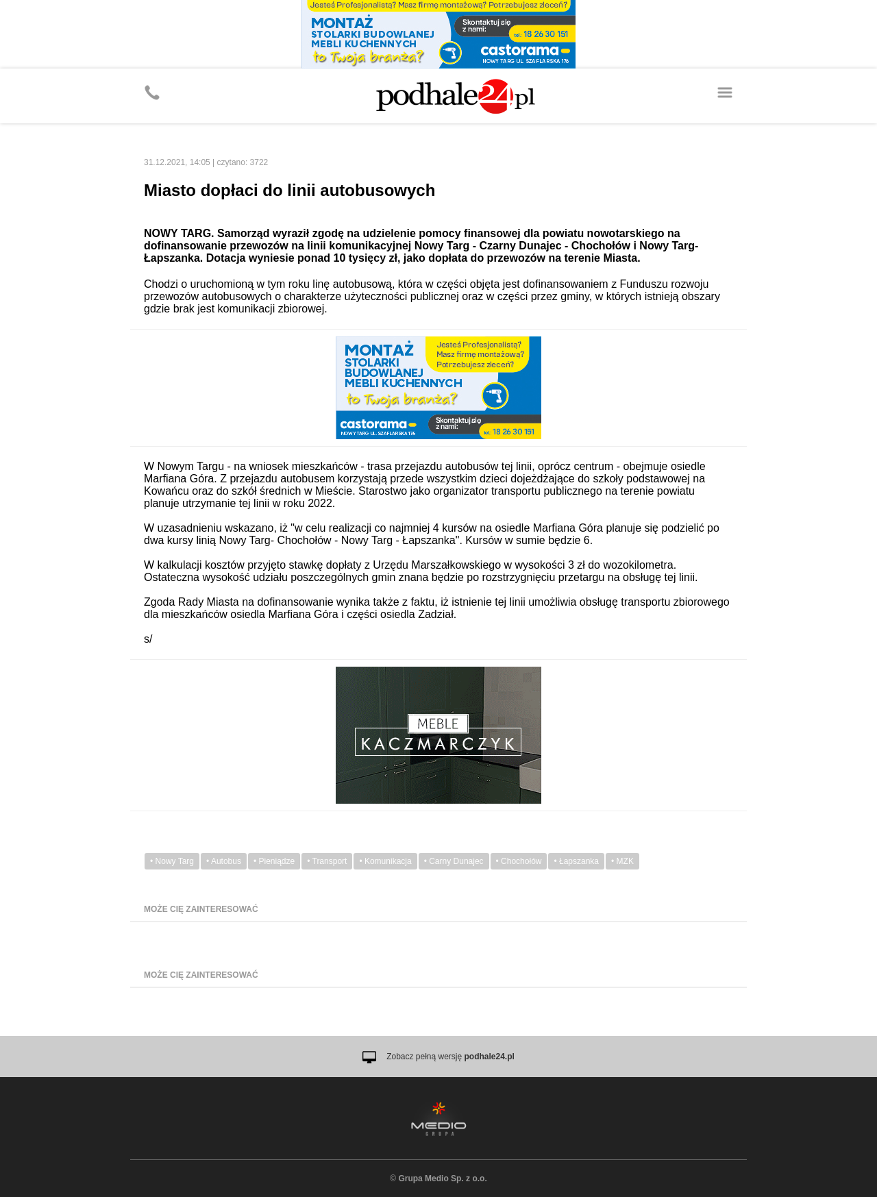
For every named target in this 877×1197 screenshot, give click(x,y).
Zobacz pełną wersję (450, 1056)
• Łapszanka (576, 861)
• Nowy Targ (172, 861)
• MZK (622, 861)
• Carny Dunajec (454, 861)
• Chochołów (519, 861)
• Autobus (223, 861)
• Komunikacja (385, 861)
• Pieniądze (274, 861)
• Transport (327, 861)
